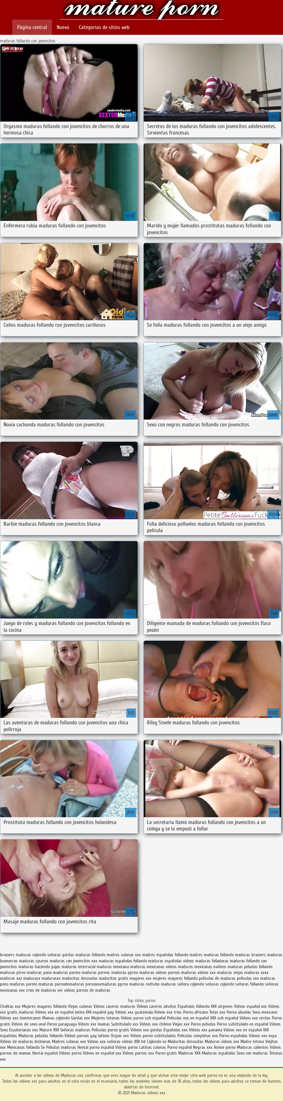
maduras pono (39, 972)
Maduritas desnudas (185, 1041)
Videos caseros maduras (114, 1006)
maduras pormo (66, 972)
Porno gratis (166, 1053)
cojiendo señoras (46, 954)
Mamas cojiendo (56, 1018)
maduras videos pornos (159, 972)
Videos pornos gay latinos (87, 1035)
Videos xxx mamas (94, 1024)
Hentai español (45, 1053)
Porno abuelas (239, 1012)
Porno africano (195, 1012)
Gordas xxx (81, 1018)
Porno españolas (234, 1035)
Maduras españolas (218, 1053)
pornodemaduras (69, 984)
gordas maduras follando (83, 954)
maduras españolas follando (123, 961)
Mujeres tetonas (105, 1018)
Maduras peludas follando (40, 1035)
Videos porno (126, 1047)
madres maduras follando (212, 954)
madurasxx (51, 978)
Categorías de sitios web (104, 27)
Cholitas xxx (10, 1006)
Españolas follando (194, 1006)
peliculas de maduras (217, 978)
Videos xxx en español (242, 1030)
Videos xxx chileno (156, 1024)
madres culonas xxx (124, 954)
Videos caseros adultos (156, 1006)
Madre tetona (252, 1041)
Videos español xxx (251, 1006)
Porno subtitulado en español (242, 1024)
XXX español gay (100, 1012)
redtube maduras (161, 984)
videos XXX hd (134, 1041)
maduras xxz (11, 978)
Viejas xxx (181, 1024)
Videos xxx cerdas (255, 1018)
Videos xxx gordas (146, 1030)
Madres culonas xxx (69, 1041)
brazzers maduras (15, 954)
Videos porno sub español (144, 1018)
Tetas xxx (217, 1012)
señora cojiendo (190, 984)
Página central (32, 27)
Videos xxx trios (168, 1012)
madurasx (31, 978)
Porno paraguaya (62, 1024)
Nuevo (63, 27)
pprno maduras (131, 984)
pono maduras (12, 984)
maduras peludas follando (250, 966)
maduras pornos (96, 972)
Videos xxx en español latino (60, 1012)
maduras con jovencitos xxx (73, 961)
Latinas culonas (152, 1047)
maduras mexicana (113, 966)
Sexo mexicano (264, 1012)
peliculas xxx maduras (256, 978)
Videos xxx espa (263, 1035)
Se (43, 1047)
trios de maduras (41, 990)
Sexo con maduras (252, 1053)
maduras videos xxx (198, 972)
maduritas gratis (113, 978)
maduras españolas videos (171, 961)
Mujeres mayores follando (45, 1006)
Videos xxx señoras (104, 1041)
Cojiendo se (156, 1041)
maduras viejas (230, 972)
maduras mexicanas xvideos (202, 966)
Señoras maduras (75, 1030)
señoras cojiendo (219, 984)
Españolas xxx (175, 1030)
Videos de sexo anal (29, 1024)
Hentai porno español (96, 1047)
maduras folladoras (212, 961)
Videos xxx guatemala (134, 1012)
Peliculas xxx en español (188, 1018)
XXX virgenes (222, 1006)
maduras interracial (78, 966)
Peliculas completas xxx (197, 1035)
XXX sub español (224, 1018)
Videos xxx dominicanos (21, 1018)
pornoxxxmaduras (100, 984)
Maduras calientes (252, 1047)
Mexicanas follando (23, 1047)
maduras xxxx (256, 972)
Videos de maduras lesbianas (26, 1041)
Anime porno (225, 1047)
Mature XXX (49, 1030)
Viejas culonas (80, 1006)
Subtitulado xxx (125, 1024)
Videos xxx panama (206, 1030)
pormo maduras (40, 984)
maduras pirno (12, 972)
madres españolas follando (165, 954)
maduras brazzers (250, 954)
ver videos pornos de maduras (83, 990)
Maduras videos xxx (141, 10)
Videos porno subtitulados (153, 1035)
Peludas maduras (61, 1047)
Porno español (179, 1047)
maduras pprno (124, 972)
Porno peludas (203, 1024)
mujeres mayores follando (175, 978)
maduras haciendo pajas (39, 966)
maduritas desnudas (80, 978)
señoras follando (249, 984)
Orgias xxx (120, 1035)
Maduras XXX (189, 1053)
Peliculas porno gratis (110, 1030)
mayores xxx (140, 978)
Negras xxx (203, 1047)
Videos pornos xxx (138, 1053)
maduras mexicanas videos (153, 966)
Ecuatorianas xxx (23, 1030)
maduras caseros (33, 961)
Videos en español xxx (102, 1053)
